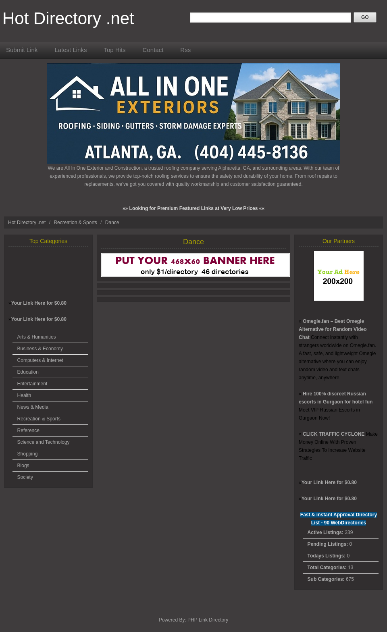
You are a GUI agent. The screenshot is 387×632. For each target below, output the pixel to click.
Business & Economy (40, 348)
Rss (185, 49)
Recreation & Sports (76, 222)
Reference (28, 430)
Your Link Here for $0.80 (39, 303)
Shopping (27, 454)
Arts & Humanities (36, 337)
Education (28, 372)
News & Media (32, 407)
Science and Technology (43, 442)
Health (24, 395)
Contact (153, 49)
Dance (112, 222)
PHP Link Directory (207, 620)
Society (25, 477)
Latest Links (70, 49)
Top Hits (114, 49)
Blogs (23, 465)
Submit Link (21, 49)
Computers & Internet (40, 360)
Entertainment (32, 384)
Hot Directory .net (68, 18)
